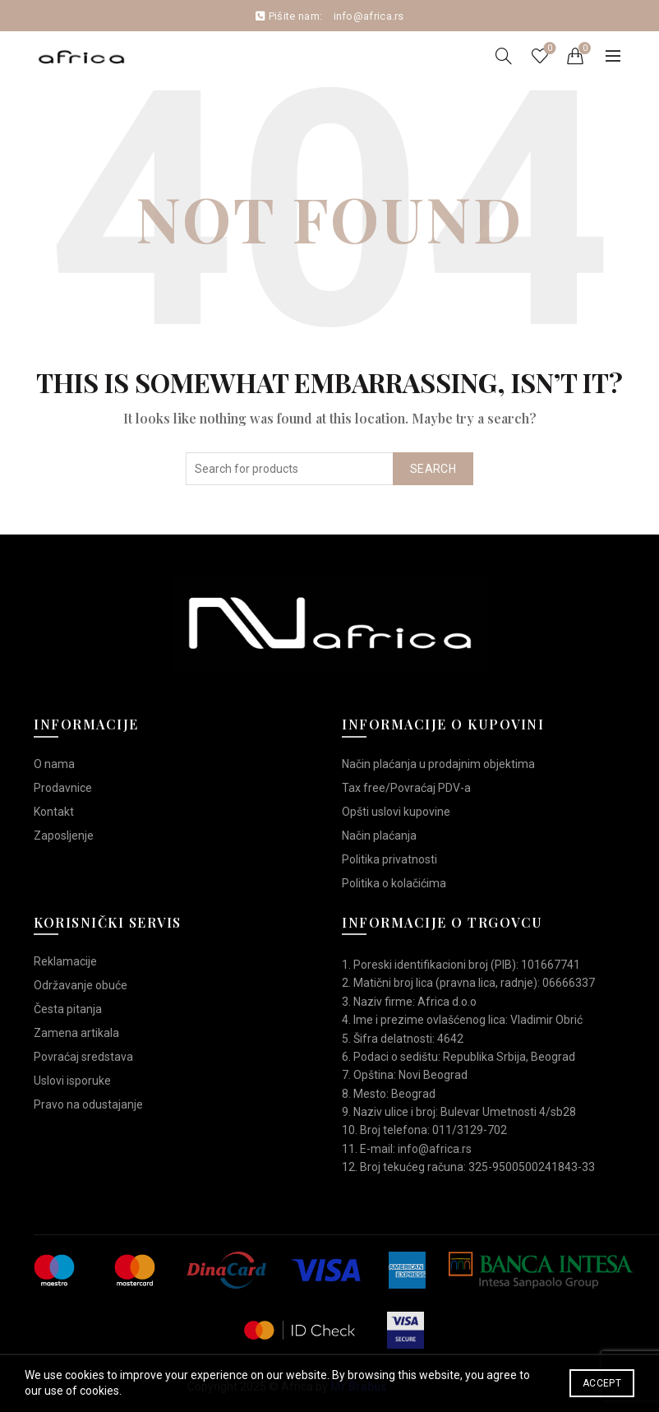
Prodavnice (63, 787)
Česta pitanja (68, 1009)
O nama (54, 764)
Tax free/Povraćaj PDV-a (406, 787)
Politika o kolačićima (394, 883)
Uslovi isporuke (72, 1080)
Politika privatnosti (389, 859)
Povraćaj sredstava (83, 1056)
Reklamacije (65, 961)
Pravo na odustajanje (88, 1104)
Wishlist (548, 49)
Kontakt (54, 811)
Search (433, 468)
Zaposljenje (64, 835)
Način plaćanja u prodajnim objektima (438, 764)
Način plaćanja (379, 835)
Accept (602, 1383)
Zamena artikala (76, 1032)
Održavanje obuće (80, 985)
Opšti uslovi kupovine (396, 811)
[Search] (504, 56)
